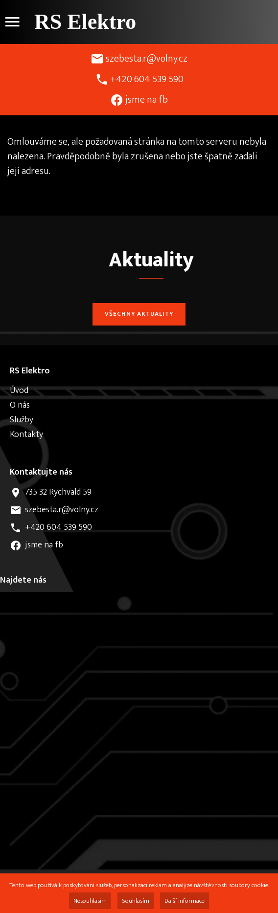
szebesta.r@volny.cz (146, 58)
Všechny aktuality (139, 313)
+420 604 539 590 (147, 79)
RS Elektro (85, 22)
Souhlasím (135, 900)
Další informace (184, 900)
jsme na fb (146, 99)
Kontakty (26, 434)
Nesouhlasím (90, 900)
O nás (20, 405)
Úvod (19, 390)
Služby (21, 420)
